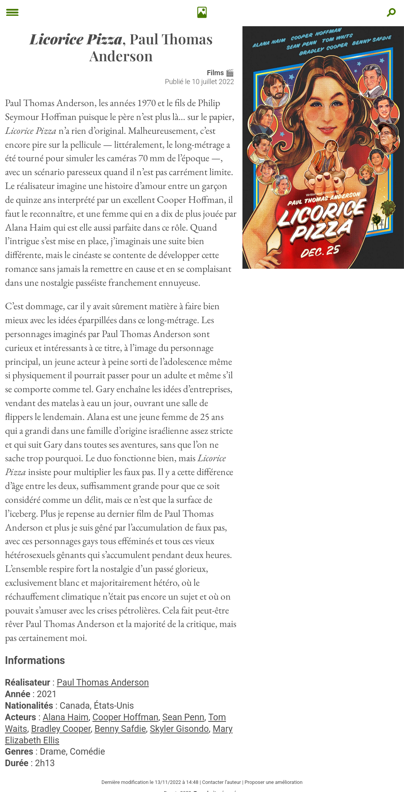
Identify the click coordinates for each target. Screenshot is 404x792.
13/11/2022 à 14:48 (176, 782)
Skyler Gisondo (179, 729)
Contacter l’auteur (221, 782)
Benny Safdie (120, 729)
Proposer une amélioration (273, 782)
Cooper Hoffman (125, 717)
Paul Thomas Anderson (103, 682)
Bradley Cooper (61, 729)
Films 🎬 (220, 73)
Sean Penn (183, 717)
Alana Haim (66, 717)
